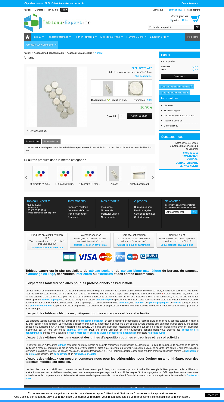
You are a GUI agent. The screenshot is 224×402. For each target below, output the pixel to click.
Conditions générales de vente (179, 115)
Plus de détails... (143, 76)
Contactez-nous (190, 3)
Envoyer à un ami (38, 131)
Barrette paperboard (139, 184)
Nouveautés (107, 210)
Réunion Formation (86, 37)
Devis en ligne (171, 125)
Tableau (38, 37)
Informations (170, 98)
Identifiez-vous (175, 10)
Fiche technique (51, 141)
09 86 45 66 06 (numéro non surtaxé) (190, 156)
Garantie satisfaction (78, 210)
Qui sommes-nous (143, 207)
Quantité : (112, 116)
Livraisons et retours (78, 207)
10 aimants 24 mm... (40, 184)
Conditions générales (144, 214)
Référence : (140, 100)
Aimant (113, 184)
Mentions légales (172, 110)
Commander (179, 76)
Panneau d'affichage (59, 37)
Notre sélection (108, 217)
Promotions (192, 37)
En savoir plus (32, 141)
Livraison (168, 105)
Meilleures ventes (110, 214)
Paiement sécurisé (173, 120)
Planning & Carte (136, 37)
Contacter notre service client (187, 164)
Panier (165, 55)
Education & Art (159, 37)
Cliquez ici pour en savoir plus (47, 247)
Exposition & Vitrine (111, 37)
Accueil (27, 53)
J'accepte (212, 395)
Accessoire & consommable (41, 44)
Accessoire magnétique (79, 53)
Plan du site (74, 217)
